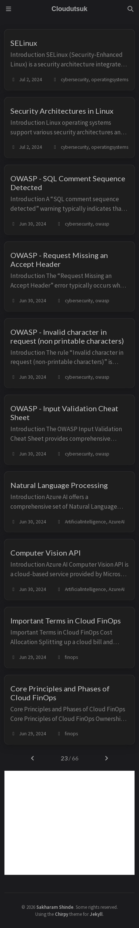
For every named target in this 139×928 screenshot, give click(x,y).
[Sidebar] (8, 9)
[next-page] (106, 758)
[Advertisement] (69, 823)
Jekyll (96, 914)
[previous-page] (32, 758)
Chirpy (61, 914)
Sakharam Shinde (54, 907)
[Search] (130, 9)
